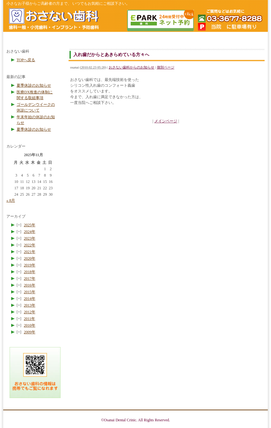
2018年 (29, 272)
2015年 (29, 292)
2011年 (29, 318)
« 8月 (10, 200)
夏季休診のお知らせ (34, 85)
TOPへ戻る (26, 60)
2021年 (29, 252)
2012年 (29, 312)
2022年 (29, 245)
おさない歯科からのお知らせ (131, 67)
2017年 (29, 278)
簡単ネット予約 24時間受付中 (160, 20)
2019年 (29, 265)
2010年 (29, 325)
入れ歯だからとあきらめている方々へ (111, 54)
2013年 (29, 305)
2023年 (29, 238)
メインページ (165, 121)
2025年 (29, 225)
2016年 (29, 285)
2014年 (29, 298)
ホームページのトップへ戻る (54, 20)
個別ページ (165, 67)
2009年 (29, 332)
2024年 (29, 231)
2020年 (29, 258)
